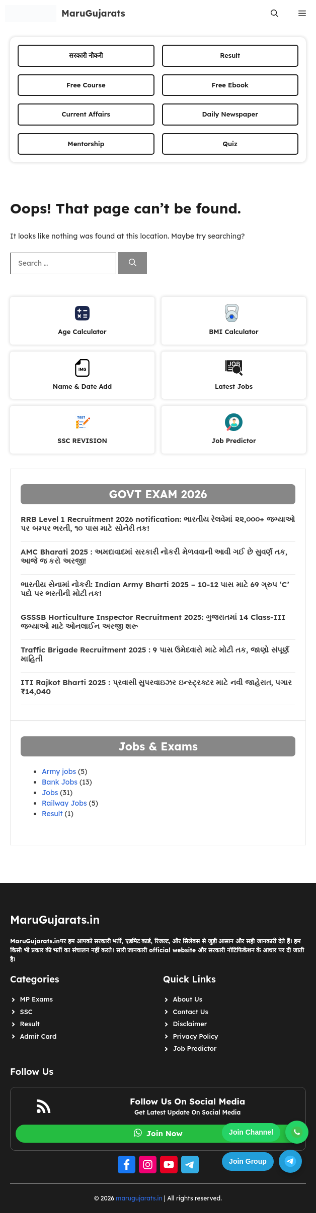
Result (52, 813)
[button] (274, 13)
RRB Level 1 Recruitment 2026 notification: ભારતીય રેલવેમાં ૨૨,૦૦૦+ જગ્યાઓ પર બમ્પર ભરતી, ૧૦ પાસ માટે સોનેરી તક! (158, 524)
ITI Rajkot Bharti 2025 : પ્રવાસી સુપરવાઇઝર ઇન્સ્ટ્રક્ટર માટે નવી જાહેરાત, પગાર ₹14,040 (156, 687)
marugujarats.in (139, 1198)
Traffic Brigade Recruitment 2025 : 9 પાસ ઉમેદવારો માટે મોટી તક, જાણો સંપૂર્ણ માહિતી (155, 654)
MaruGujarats (93, 13)
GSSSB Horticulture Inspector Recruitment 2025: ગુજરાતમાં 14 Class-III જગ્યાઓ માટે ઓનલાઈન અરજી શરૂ (153, 622)
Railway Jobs (64, 803)
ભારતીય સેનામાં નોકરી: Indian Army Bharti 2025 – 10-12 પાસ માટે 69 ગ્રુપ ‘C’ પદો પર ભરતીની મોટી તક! (155, 589)
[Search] (132, 263)
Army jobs (59, 771)
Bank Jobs (59, 782)
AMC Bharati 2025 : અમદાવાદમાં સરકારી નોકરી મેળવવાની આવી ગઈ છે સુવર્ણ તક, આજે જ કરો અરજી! (154, 556)
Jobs (50, 792)
